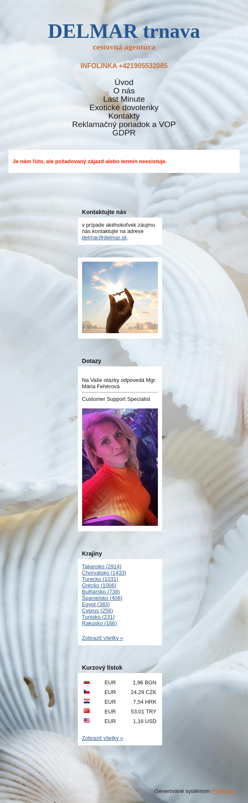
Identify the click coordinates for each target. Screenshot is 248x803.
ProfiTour (223, 791)
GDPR (124, 133)
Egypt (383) (96, 604)
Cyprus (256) (97, 610)
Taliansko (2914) (102, 566)
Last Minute (124, 99)
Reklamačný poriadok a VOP (124, 124)
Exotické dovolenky (123, 107)
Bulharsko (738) (101, 591)
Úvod (124, 82)
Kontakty (124, 116)
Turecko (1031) (100, 579)
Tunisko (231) (98, 617)
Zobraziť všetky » (102, 638)
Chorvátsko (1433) (104, 573)
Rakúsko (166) (99, 623)
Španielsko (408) (102, 598)
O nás (124, 91)
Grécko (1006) (99, 585)
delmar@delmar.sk (104, 237)
